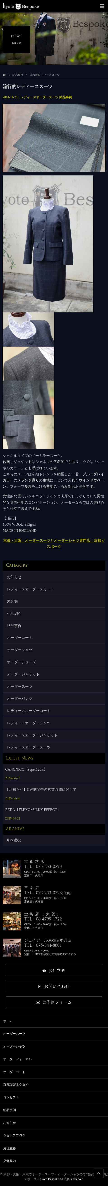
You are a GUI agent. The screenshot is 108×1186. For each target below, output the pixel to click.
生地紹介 (14, 614)
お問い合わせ (54, 986)
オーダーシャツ (19, 650)
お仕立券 (54, 970)
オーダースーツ (19, 686)
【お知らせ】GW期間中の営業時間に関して (41, 789)
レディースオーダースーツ (28, 747)
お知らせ (14, 577)
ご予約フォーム (54, 1002)
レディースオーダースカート (30, 589)
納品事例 (17, 75)
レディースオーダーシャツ (28, 723)
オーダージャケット (23, 674)
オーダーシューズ (21, 662)
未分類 (12, 601)
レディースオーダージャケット (32, 735)
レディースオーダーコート (28, 711)
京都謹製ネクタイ (16, 1084)
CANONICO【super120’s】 (26, 769)
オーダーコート (19, 638)
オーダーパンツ (19, 698)
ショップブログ (14, 1135)
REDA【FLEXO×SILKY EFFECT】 (32, 810)
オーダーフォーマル (17, 1059)
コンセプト (11, 1097)
